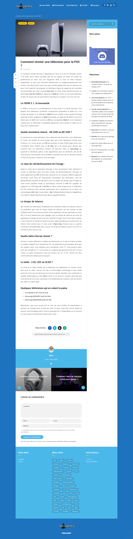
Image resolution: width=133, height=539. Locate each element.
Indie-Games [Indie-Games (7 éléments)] (58, 478)
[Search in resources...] (102, 24)
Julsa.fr (20, 461)
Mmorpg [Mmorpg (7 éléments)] (56, 482)
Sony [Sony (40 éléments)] (76, 500)
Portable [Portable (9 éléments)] (56, 493)
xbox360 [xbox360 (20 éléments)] (65, 511)
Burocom (95, 130)
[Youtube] (111, 5)
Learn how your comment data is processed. (61, 441)
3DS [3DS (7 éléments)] (55, 460)
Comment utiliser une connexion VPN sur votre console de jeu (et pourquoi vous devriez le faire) (103, 114)
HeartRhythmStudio (99, 82)
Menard (94, 156)
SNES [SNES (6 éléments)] (69, 500)
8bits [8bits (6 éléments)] (61, 460)
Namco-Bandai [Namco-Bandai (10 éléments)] (68, 482)
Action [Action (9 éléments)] (69, 460)
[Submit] (113, 24)
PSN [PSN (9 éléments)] (55, 497)
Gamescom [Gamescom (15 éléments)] (66, 475)
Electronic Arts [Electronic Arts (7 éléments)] (58, 471)
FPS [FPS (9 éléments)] (76, 471)
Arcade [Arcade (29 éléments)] (56, 464)
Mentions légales (91, 461)
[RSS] (114, 5)
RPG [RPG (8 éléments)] (55, 500)
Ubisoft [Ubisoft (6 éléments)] (56, 508)
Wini (51, 355)
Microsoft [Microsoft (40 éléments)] (69, 478)
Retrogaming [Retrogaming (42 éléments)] (72, 497)
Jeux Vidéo (45, 5)
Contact (89, 459)
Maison (31, 23)
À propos (95, 5)
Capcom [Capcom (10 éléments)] (75, 464)
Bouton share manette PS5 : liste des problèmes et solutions (102, 123)
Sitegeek (21, 459)
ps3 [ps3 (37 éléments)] (64, 493)
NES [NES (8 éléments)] (64, 486)
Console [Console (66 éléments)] (66, 468)
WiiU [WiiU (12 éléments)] (69, 508)
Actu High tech (71, 5)
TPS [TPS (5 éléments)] (76, 504)
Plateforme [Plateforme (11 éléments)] (73, 489)
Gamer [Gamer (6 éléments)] (56, 475)
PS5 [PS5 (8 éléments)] (77, 493)
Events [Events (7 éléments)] (69, 471)
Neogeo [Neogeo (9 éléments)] (56, 486)
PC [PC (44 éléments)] (64, 489)
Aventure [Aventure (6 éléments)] (65, 464)
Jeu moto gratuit (98, 98)
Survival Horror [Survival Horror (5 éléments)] (66, 504)
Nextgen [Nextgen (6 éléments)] (72, 486)
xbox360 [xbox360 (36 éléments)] (56, 511)
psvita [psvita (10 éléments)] (62, 497)
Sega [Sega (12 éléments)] (62, 500)
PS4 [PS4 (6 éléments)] (71, 493)
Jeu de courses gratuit (100, 109)
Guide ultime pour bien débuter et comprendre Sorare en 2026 (102, 159)
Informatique (58, 5)
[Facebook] (104, 5)
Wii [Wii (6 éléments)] (63, 508)
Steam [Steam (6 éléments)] (56, 504)
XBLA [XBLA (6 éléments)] (76, 508)
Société (83, 5)
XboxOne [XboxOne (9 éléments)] (75, 511)
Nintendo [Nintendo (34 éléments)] (56, 489)
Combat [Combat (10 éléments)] (56, 468)
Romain (94, 136)
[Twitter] (107, 5)
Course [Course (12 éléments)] (75, 468)
